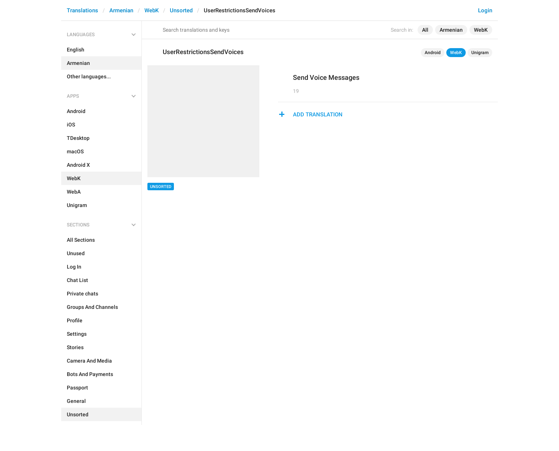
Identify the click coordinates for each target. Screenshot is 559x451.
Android (433, 52)
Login (485, 10)
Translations (82, 10)
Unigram (479, 52)
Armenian (121, 10)
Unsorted (181, 10)
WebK (151, 10)
